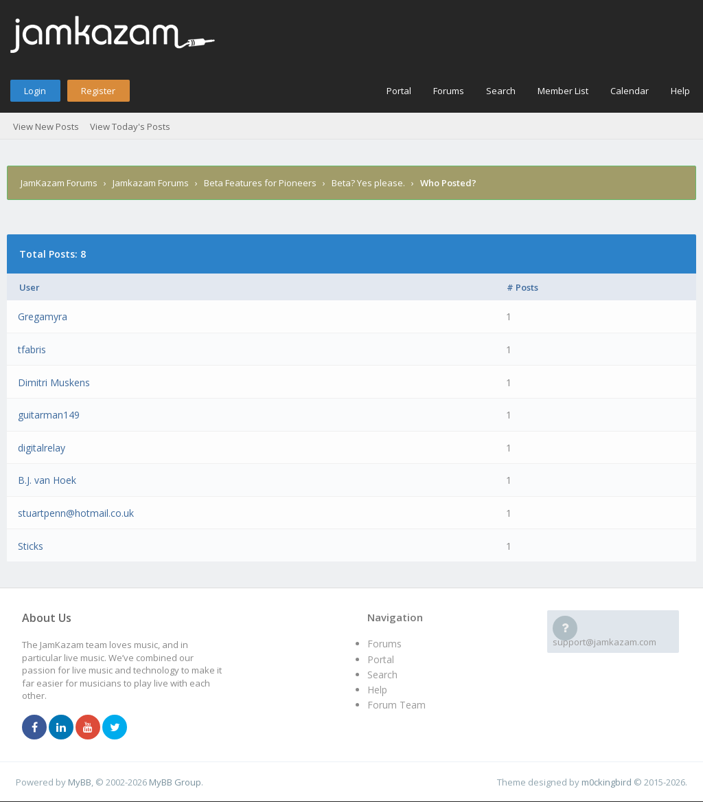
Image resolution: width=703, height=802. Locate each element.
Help (680, 91)
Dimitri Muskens (54, 382)
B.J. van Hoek (47, 480)
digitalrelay (41, 447)
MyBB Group (175, 782)
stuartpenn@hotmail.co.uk (76, 513)
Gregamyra (42, 316)
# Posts (522, 287)
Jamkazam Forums (151, 183)
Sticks (30, 546)
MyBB (79, 782)
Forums (448, 91)
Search (501, 91)
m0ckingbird (606, 782)
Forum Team (396, 704)
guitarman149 (49, 414)
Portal (399, 91)
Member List (563, 91)
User (29, 287)
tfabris (32, 349)
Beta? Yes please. (368, 183)
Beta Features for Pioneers (260, 183)
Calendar (629, 91)
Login (35, 91)
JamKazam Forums (59, 183)
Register (98, 91)
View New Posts (46, 126)
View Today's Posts (130, 126)
